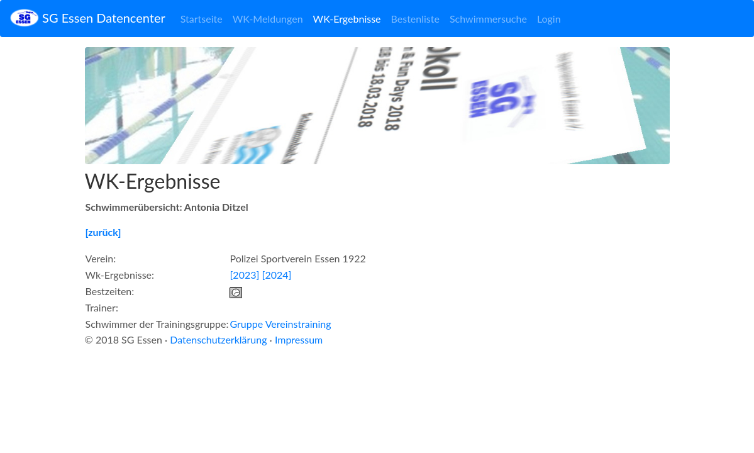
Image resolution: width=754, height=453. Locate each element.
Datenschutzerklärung (218, 339)
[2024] (276, 275)
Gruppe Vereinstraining (280, 324)
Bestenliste (415, 19)
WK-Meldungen (268, 19)
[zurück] (103, 232)
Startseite (201, 19)
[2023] (244, 275)
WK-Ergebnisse (347, 19)
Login (549, 19)
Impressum (299, 339)
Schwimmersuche (488, 19)
